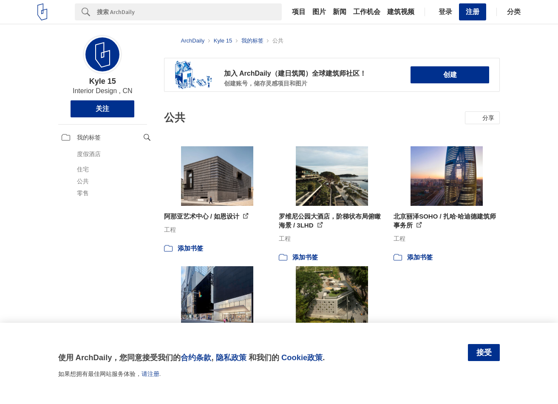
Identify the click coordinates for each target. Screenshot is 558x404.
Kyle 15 (102, 81)
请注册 (150, 373)
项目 (299, 12)
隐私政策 (231, 357)
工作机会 (366, 12)
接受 (484, 352)
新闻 (339, 12)
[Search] (189, 11)
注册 (472, 11)
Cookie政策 (302, 357)
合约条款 (196, 357)
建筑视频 (400, 12)
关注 (102, 108)
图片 (319, 12)
